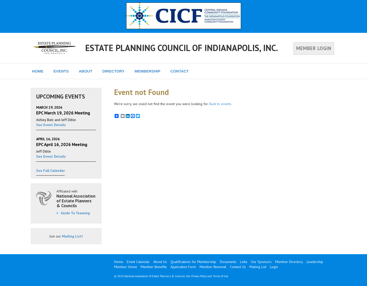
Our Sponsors (261, 261)
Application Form (183, 267)
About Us (160, 261)
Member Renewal (213, 267)
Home (118, 261)
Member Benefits (154, 267)
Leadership (315, 261)
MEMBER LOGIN (313, 48)
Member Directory (289, 261)
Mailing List (72, 236)
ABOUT (85, 71)
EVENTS (61, 71)
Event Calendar (138, 261)
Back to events (220, 104)
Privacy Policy (199, 276)
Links (243, 261)
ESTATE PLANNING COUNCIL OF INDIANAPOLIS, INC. (181, 47)
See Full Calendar (50, 170)
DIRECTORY (113, 71)
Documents (228, 261)
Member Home (125, 267)
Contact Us (238, 267)
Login (274, 267)
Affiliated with (76, 198)
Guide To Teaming (75, 213)
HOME (38, 71)
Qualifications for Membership (193, 261)
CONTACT (179, 71)
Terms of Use (220, 276)
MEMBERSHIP (147, 71)
